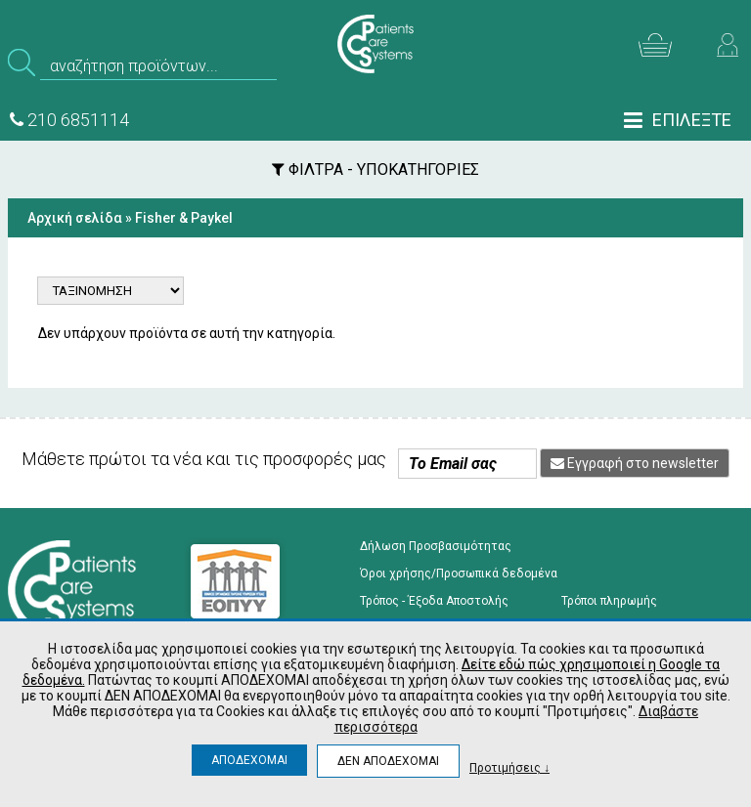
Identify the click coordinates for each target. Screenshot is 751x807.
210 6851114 (69, 119)
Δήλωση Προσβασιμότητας (435, 546)
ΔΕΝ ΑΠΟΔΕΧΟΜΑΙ (388, 761)
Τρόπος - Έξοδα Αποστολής (434, 601)
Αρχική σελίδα (74, 218)
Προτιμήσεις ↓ (509, 767)
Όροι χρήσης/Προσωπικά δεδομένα (458, 573)
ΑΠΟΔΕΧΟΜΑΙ (249, 760)
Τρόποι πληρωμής (609, 601)
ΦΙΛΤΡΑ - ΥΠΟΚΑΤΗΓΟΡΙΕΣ (375, 169)
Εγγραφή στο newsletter (635, 463)
